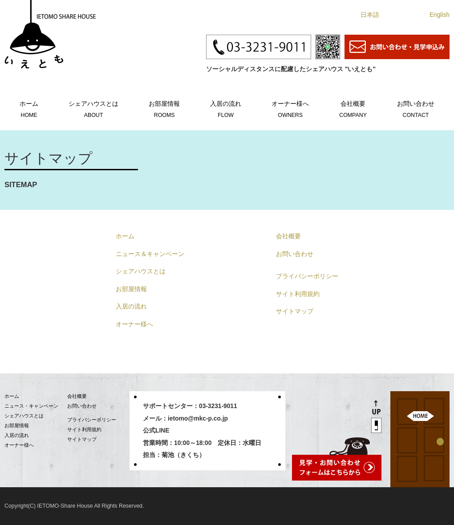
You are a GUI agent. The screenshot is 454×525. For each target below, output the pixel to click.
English (440, 15)
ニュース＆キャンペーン (150, 254)
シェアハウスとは (93, 108)
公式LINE (156, 430)
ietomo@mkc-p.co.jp (198, 418)
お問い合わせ (415, 108)
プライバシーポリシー (307, 276)
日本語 (370, 15)
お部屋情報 (164, 108)
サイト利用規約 (298, 294)
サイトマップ (294, 311)
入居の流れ (225, 108)
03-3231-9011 (218, 406)
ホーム (29, 108)
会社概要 (353, 108)
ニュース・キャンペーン (31, 406)
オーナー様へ (290, 108)
